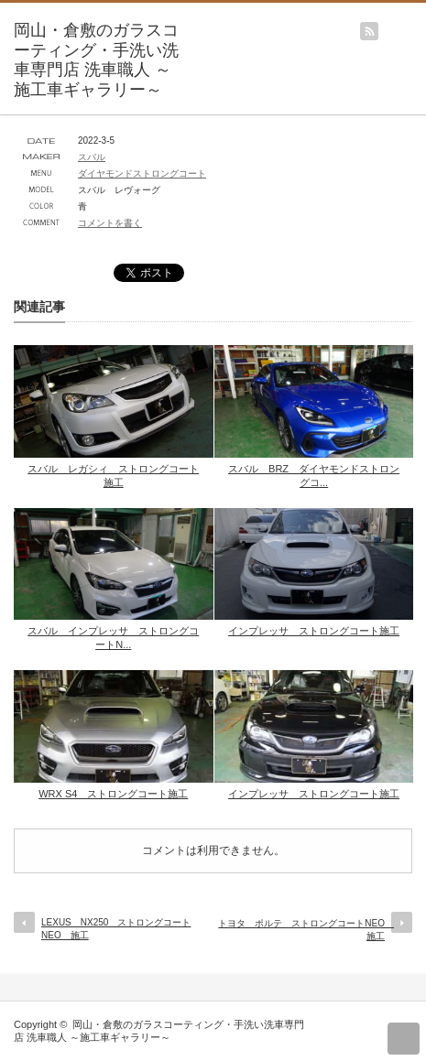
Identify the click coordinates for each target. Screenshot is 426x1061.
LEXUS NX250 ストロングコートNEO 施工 (116, 928)
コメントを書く (110, 223)
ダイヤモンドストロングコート (142, 173)
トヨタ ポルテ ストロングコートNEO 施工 (306, 929)
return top (404, 1039)
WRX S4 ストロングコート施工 (113, 793)
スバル (91, 157)
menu (417, 22)
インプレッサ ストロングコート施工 (313, 630)
